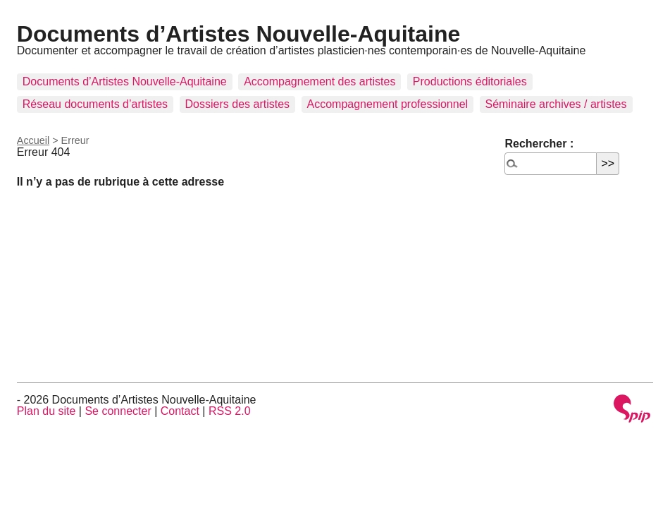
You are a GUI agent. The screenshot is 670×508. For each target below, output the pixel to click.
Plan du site (46, 411)
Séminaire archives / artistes (556, 104)
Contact (180, 411)
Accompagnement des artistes (319, 81)
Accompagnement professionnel (388, 104)
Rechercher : (538, 144)
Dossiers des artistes (237, 104)
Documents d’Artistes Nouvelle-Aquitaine (238, 34)
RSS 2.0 (230, 411)
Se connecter (118, 411)
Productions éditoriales (470, 81)
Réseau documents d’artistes (95, 104)
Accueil (33, 140)
